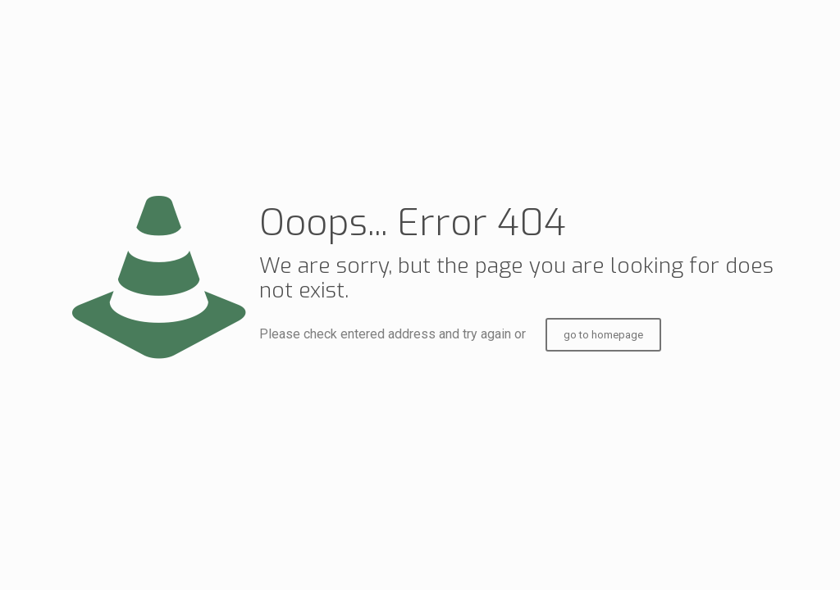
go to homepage (603, 335)
